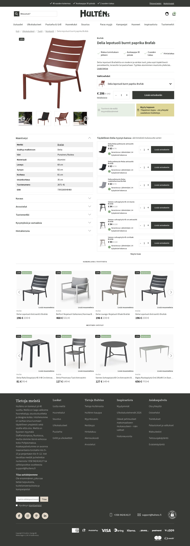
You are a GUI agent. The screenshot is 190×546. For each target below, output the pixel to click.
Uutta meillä (59, 406)
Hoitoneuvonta (124, 436)
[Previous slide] (22, 118)
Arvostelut (90, 444)
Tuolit (39, 31)
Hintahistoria (102, 97)
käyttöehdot (35, 505)
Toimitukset (154, 418)
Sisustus (57, 418)
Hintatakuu (90, 431)
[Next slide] (86, 118)
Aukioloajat (168, 3)
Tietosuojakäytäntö (158, 438)
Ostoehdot (154, 412)
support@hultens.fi (25, 468)
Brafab (100, 38)
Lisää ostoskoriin (153, 95)
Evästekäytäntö (157, 444)
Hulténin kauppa (93, 412)
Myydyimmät (123, 406)
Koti (17, 31)
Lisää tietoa (102, 68)
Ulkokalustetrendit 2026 (129, 412)
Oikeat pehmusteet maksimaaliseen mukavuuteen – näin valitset (127, 424)
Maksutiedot (155, 431)
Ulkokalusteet (28, 31)
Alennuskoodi (92, 438)
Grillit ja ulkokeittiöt (62, 438)
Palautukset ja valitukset (161, 425)
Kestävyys (90, 425)
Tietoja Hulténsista (94, 406)
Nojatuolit (49, 31)
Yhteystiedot (155, 3)
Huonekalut (59, 412)
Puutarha (57, 431)
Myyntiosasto (91, 418)
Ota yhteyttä (155, 406)
